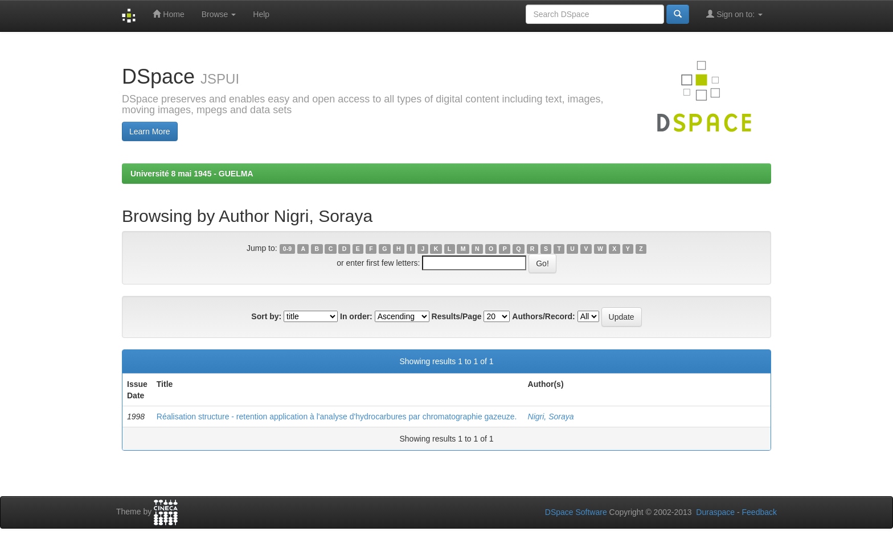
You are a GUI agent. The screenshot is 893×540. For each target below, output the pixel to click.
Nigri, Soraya (551, 416)
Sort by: (266, 316)
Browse (219, 14)
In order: (356, 316)
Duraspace (715, 512)
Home (168, 14)
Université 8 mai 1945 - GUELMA (191, 173)
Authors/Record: (543, 316)
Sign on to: (734, 14)
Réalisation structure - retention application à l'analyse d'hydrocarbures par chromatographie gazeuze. (337, 416)
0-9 (287, 248)
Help (261, 14)
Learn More (149, 131)
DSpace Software (576, 512)
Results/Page (457, 316)
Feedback (759, 512)
